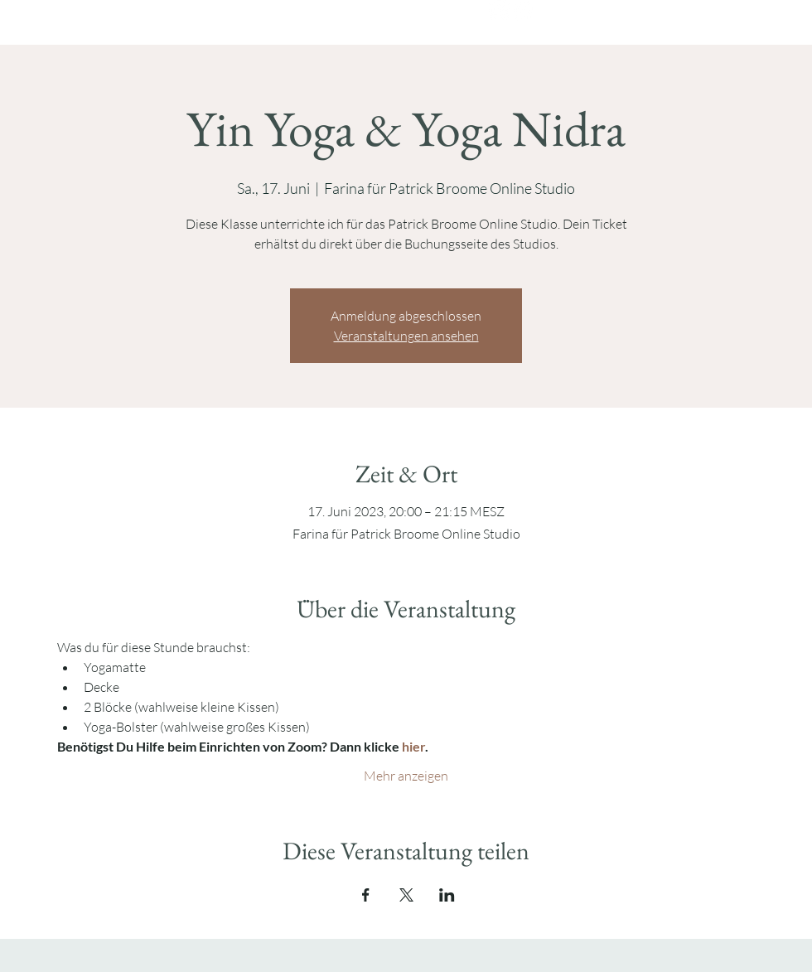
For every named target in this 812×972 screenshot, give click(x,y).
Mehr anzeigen (406, 775)
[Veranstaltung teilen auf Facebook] (366, 895)
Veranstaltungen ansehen (406, 335)
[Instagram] (499, 10)
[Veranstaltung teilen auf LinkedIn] (447, 895)
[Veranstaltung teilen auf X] (406, 895)
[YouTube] (524, 10)
